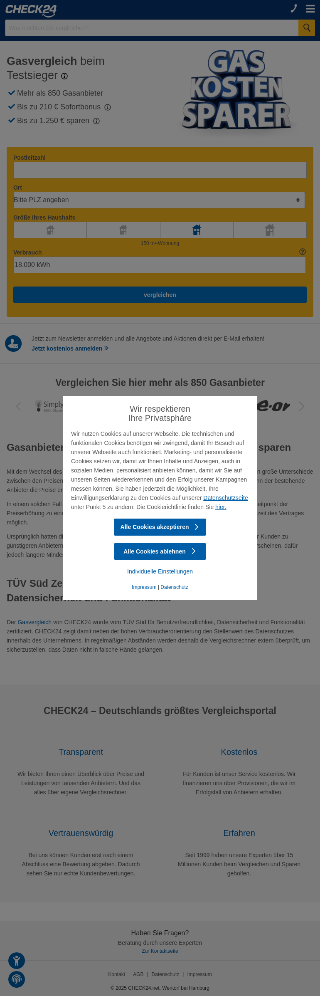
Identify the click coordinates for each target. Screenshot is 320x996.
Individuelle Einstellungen (160, 571)
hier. (220, 507)
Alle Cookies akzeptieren (160, 527)
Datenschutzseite (225, 497)
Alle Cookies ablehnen (159, 551)
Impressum (144, 587)
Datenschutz (174, 587)
